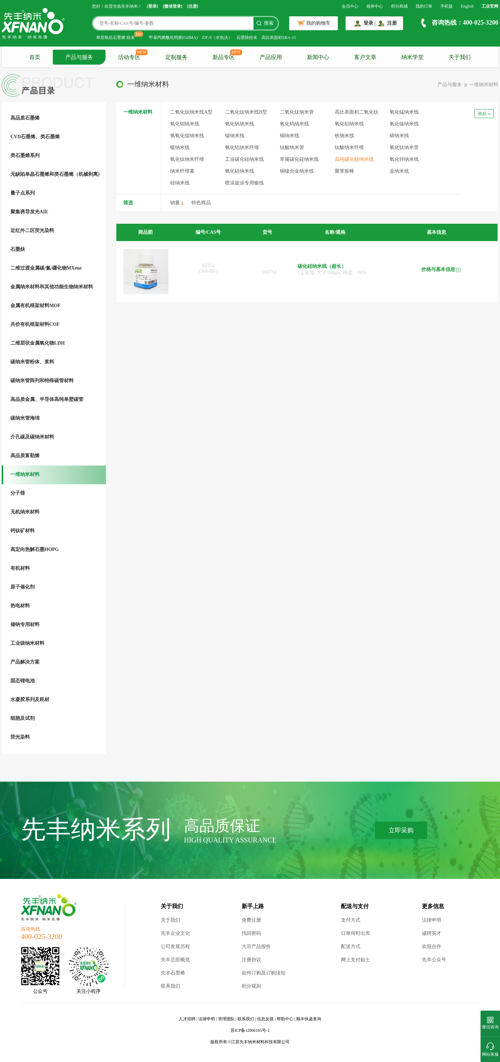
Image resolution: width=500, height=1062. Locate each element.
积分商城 (399, 6)
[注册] (192, 6)
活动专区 (129, 57)
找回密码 (251, 933)
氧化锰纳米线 (404, 112)
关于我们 (460, 57)
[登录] (152, 6)
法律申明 (431, 920)
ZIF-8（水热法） (217, 37)
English (467, 6)
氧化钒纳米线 (239, 123)
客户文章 (365, 57)
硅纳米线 (180, 183)
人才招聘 (187, 1018)
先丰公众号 (434, 959)
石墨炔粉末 (246, 37)
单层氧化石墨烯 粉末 (115, 37)
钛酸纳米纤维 (349, 147)
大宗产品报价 (256, 946)
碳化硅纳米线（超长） (322, 266)
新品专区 (223, 57)
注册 (392, 23)
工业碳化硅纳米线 (244, 159)
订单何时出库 (355, 933)
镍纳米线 (234, 135)
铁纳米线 (344, 135)
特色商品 (201, 202)
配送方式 (350, 946)
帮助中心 (285, 1018)
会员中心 (350, 6)
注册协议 (251, 959)
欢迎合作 (431, 946)
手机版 (446, 6)
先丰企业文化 (175, 933)
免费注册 (251, 920)
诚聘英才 (431, 933)
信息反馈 (265, 1018)
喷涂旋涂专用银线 (244, 183)
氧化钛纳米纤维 (187, 159)
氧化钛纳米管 (404, 147)
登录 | (370, 23)
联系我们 (170, 986)
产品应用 (271, 57)
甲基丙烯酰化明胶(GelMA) (173, 37)
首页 (34, 57)
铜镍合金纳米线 (297, 171)
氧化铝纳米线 (349, 123)
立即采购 (401, 830)
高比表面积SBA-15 (278, 37)
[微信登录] (172, 6)
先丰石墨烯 (173, 972)
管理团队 (226, 1018)
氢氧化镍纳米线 (187, 135)
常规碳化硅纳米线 (299, 159)
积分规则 (251, 986)
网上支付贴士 (355, 959)
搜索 (269, 23)
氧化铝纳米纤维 (242, 147)
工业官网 (490, 6)
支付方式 (350, 920)
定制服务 (176, 57)
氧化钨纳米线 (294, 123)
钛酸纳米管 (292, 147)
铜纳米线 (289, 135)
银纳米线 (180, 147)
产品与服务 (79, 57)
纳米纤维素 (182, 171)
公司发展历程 (175, 946)
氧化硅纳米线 (239, 171)
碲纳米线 (399, 135)
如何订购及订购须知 (263, 972)
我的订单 (424, 6)
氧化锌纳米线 (404, 159)
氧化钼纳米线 (184, 123)
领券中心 (374, 6)
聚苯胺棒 (344, 171)
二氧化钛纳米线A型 (191, 112)
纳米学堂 (412, 57)
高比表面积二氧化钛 (356, 112)
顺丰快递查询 (308, 1018)
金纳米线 (399, 171)
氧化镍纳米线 (404, 123)
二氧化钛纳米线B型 (246, 112)
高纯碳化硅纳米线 (354, 159)
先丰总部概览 (175, 959)
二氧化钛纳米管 (297, 112)
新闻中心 (318, 57)
